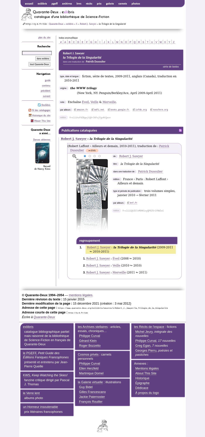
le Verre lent (31, 393)
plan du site (44, 37)
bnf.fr (133, 203)
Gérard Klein (88, 340)
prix (99, 3)
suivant (46, 96)
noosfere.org (160, 110)
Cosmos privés (88, 354)
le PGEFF (29, 353)
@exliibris (45, 104)
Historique (142, 378)
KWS (26, 375)
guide (47, 80)
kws (79, 3)
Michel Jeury (144, 331)
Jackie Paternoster (92, 397)
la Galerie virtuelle (90, 382)
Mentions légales (147, 368)
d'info (93, 150)
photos (136, 3)
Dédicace (141, 388)
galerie (110, 3)
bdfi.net (99, 110)
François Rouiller (90, 401)
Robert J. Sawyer (88, 23)
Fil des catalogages (41, 110)
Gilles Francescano (92, 392)
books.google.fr (120, 110)
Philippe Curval (89, 336)
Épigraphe (142, 383)
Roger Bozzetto (90, 345)
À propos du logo (147, 393)
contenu (46, 85)
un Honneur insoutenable (40, 407)
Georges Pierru (145, 350)
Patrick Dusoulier (150, 171)
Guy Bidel (86, 387)
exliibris (42, 3)
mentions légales (80, 295)
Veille (94, 102)
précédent (45, 90)
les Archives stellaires (93, 327)
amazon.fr (82, 110)
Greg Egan (142, 345)
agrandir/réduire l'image (74, 156)
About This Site (42, 120)
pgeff (55, 3)
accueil (29, 3)
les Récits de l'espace (149, 327)
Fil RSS (180, 130)
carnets (122, 3)
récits (89, 3)
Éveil (85, 102)
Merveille (109, 102)
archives (67, 3)
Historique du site (41, 115)
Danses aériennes (41, 139)
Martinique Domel (91, 373)
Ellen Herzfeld (88, 368)
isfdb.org (141, 110)
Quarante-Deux (56, 23)
